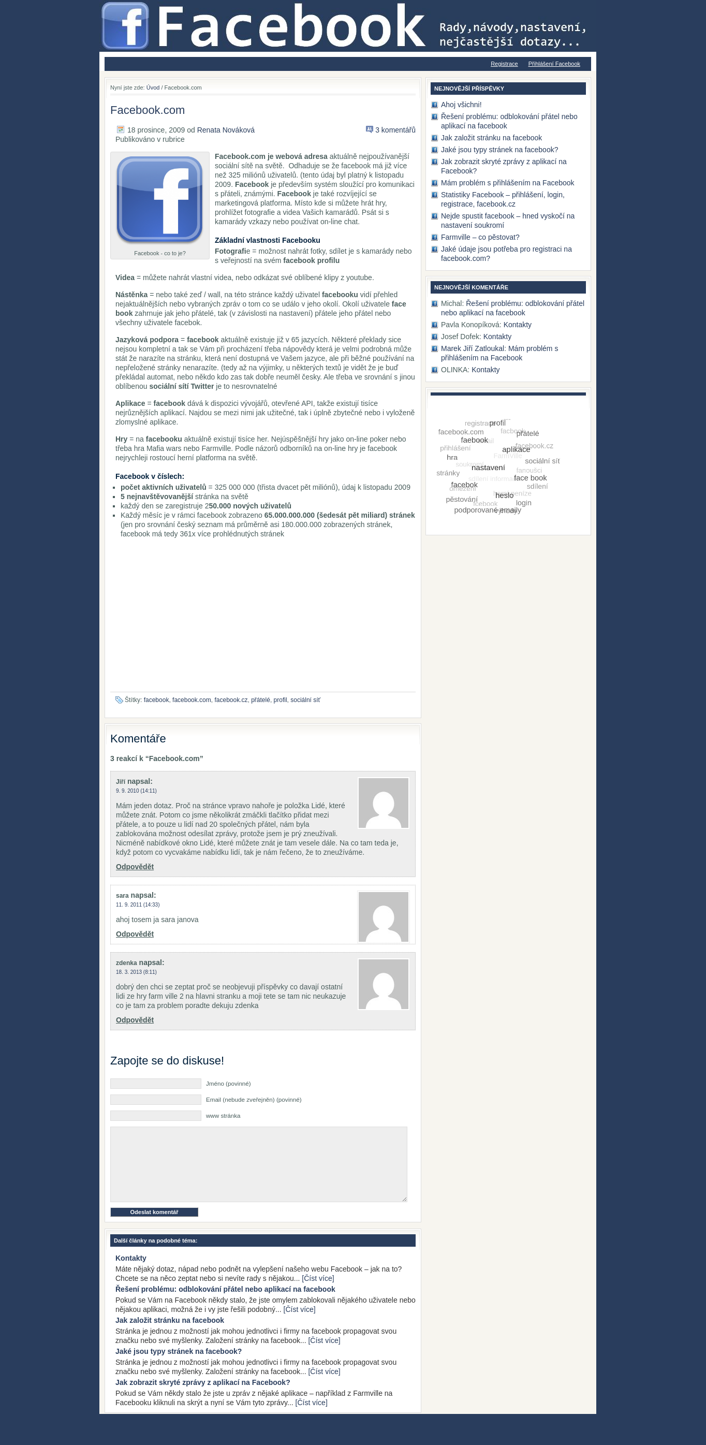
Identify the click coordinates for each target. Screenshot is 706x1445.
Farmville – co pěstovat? (480, 237)
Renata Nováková (226, 130)
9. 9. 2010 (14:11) (136, 791)
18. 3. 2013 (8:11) (136, 972)
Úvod (153, 87)
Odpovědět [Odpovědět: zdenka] (135, 1020)
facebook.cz (230, 700)
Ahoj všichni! (461, 104)
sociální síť (305, 700)
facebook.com (191, 700)
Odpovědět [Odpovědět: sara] (135, 934)
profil (280, 700)
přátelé (260, 700)
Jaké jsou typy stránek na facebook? (178, 1367)
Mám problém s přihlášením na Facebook (508, 183)
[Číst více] (318, 1294)
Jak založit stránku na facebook (169, 1336)
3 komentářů (395, 130)
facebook (156, 700)
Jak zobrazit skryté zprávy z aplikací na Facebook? (202, 1398)
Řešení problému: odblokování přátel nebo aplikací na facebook (225, 1305)
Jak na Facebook (223, 5)
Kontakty (130, 1273)
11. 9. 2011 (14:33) (138, 905)
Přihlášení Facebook (554, 64)
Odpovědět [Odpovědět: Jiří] (135, 867)
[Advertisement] (263, 618)
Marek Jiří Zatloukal (472, 348)
